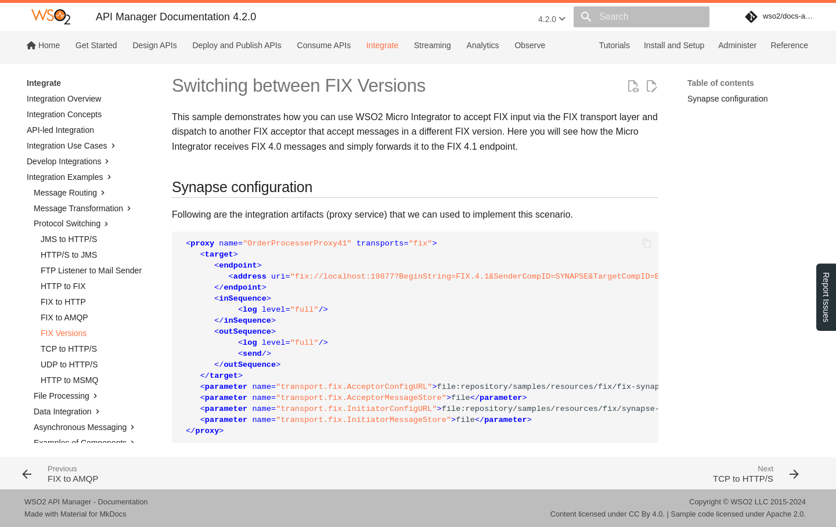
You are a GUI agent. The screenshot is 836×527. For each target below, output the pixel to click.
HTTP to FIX (63, 218)
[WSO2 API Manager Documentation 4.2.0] (50, 16)
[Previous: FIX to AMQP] (216, 473)
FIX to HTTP (63, 234)
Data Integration (68, 343)
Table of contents (720, 83)
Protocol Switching (72, 156)
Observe (529, 45)
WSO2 (742, 501)
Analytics (483, 45)
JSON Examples (63, 421)
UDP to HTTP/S (69, 296)
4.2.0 (551, 19)
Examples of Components (85, 375)
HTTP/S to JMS (69, 187)
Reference (789, 45)
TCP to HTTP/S (69, 281)
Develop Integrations (69, 93)
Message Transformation (84, 140)
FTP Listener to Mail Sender (91, 202)
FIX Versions (64, 265)
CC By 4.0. (647, 514)
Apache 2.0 (785, 514)
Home (43, 45)
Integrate (382, 45)
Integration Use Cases (72, 78)
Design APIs (154, 45)
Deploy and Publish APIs (236, 45)
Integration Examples (70, 109)
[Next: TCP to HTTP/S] (614, 473)
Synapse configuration (727, 98)
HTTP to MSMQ (69, 312)
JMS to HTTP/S (69, 171)
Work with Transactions (75, 405)
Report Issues (826, 297)
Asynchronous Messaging (85, 359)
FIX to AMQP (64, 249)
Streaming (432, 45)
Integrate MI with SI (69, 437)
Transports (58, 390)
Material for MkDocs (93, 514)
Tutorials (614, 45)
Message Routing (70, 125)
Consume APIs (324, 45)
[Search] (641, 16)
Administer (737, 45)
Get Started (96, 45)
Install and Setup (674, 45)
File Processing (67, 328)
